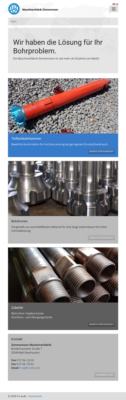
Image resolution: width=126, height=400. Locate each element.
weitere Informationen (101, 151)
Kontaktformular (104, 374)
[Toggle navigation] (113, 9)
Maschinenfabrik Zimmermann (40, 9)
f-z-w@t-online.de (29, 368)
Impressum (35, 396)
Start (13, 21)
